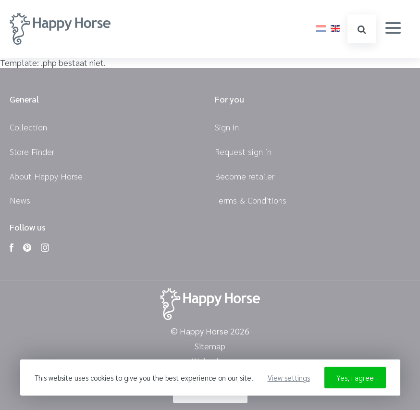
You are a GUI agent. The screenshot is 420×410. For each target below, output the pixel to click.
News (20, 199)
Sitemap (210, 346)
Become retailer (244, 175)
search (362, 30)
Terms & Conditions (250, 199)
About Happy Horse (46, 175)
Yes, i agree (355, 377)
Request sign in (243, 151)
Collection (28, 126)
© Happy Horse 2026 (210, 331)
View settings (289, 377)
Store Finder (32, 151)
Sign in (227, 126)
